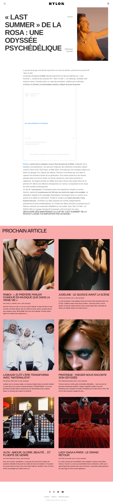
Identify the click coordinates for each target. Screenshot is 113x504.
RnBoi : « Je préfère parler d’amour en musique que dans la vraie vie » (26, 297)
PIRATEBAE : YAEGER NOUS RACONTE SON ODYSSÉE (83, 376)
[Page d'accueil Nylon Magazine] (56, 3)
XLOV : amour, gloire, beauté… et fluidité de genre (27, 454)
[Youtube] (63, 492)
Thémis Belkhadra (67, 381)
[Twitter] (58, 492)
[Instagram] (54, 492)
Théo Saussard (66, 458)
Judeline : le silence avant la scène (84, 294)
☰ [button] (108, 3)
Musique (27, 303)
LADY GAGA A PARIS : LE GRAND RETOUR (78, 454)
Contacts (54, 497)
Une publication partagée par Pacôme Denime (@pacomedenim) (49, 154)
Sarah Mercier (11, 458)
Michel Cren (10, 381)
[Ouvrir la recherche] (5, 4)
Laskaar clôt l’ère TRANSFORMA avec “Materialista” (26, 376)
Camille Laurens (11, 303)
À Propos (46, 497)
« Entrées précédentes (7, 474)
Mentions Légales (64, 497)
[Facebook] (49, 492)
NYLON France (65, 298)
